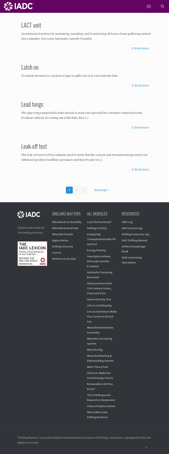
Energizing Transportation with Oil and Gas (101, 239)
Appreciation (60, 240)
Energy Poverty (96, 250)
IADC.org (127, 222)
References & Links (64, 258)
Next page (102, 190)
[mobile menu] (148, 6)
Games (56, 252)
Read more (142, 48)
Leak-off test (34, 146)
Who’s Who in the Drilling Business (97, 415)
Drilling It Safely (97, 228)
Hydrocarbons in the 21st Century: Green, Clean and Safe (99, 288)
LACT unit (31, 25)
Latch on (30, 67)
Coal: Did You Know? (99, 222)
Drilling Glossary (62, 246)
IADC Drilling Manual (134, 240)
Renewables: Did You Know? (100, 386)
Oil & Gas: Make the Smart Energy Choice (100, 375)
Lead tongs (32, 104)
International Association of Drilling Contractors (93, 437)
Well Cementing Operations (132, 260)
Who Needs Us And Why (66, 222)
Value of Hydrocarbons (101, 406)
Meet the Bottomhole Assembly (100, 330)
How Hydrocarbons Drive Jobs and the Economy (99, 261)
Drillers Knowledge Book (134, 249)
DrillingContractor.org (135, 234)
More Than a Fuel (97, 367)
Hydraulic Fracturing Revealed (100, 275)
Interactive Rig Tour (99, 299)
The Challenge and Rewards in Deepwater (101, 397)
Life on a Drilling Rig (99, 305)
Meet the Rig (95, 349)
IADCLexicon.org (132, 228)
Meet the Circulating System (99, 341)
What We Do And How (65, 228)
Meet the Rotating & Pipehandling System (100, 358)
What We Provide (62, 234)
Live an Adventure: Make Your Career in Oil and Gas (102, 316)
